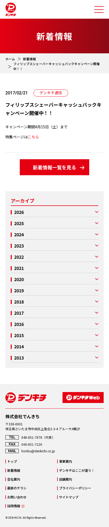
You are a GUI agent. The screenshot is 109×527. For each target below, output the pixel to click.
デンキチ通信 (51, 92)
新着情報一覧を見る (54, 167)
